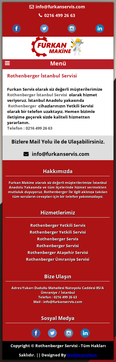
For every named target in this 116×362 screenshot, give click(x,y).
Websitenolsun (82, 355)
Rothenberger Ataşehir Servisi (58, 252)
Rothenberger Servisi (58, 245)
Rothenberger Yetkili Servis (57, 225)
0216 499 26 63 (59, 15)
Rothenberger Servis (57, 239)
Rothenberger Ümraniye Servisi (57, 259)
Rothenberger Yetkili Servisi (58, 232)
